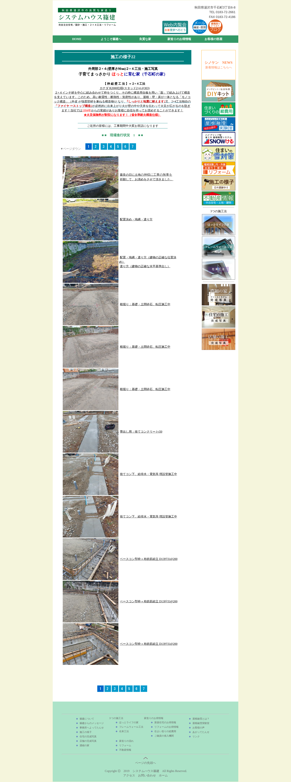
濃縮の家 (84, 745)
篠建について (87, 718)
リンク (196, 736)
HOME (77, 39)
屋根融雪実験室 (200, 723)
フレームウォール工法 (131, 726)
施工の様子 (86, 732)
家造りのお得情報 (179, 39)
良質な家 (145, 39)
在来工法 (124, 731)
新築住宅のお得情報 (165, 722)
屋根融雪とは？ (200, 718)
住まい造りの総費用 (165, 731)
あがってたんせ (200, 732)
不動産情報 (125, 749)
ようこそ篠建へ (111, 39)
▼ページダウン (70, 148)
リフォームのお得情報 (166, 726)
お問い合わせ (147, 775)
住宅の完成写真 (88, 736)
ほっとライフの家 (128, 722)
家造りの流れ (126, 741)
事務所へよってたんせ (92, 727)
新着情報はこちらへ (218, 67)
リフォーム (125, 745)
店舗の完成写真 (88, 741)
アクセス (129, 775)
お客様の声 (198, 727)
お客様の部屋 (213, 39)
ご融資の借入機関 (164, 735)
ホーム (163, 775)
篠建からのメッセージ (92, 723)
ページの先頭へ (145, 761)
